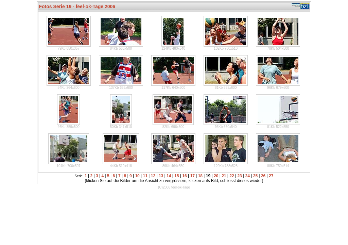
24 (247, 176)
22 (231, 176)
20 (216, 176)
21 (224, 176)
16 (184, 176)
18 (200, 176)
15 (176, 176)
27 (271, 176)
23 (239, 176)
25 (255, 176)
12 (153, 176)
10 (137, 176)
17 (192, 176)
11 (145, 176)
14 (169, 176)
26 (263, 176)
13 (161, 176)
